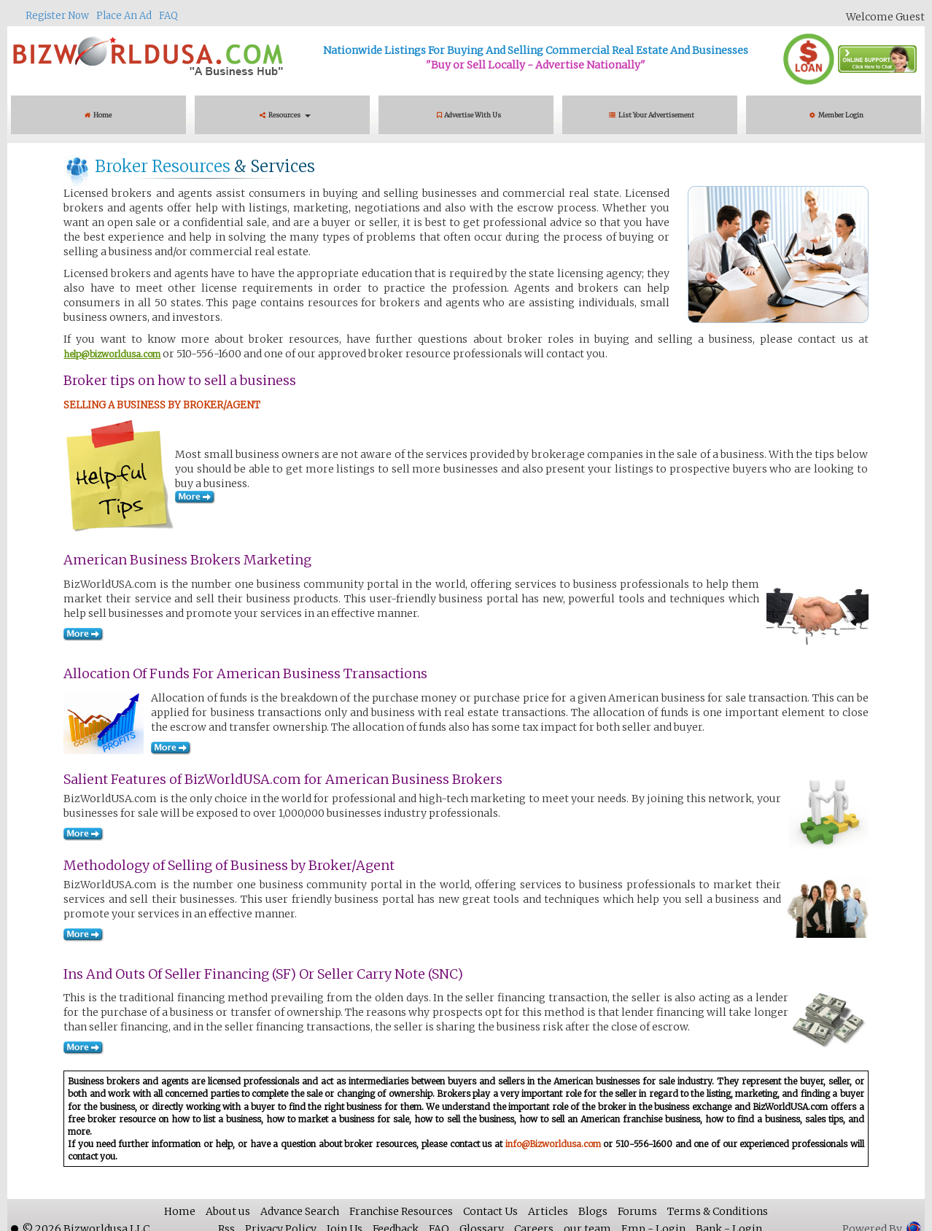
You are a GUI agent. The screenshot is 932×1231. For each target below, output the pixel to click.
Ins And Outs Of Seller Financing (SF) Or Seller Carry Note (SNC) (263, 974)
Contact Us (490, 1211)
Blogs (592, 1211)
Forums (637, 1211)
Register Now (57, 15)
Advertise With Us (469, 115)
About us (228, 1211)
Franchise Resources (401, 1211)
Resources (285, 115)
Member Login (836, 115)
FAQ (168, 15)
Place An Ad (124, 15)
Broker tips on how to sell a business (179, 380)
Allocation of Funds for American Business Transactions (245, 673)
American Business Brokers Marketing (187, 559)
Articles (548, 1211)
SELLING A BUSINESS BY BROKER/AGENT (161, 405)
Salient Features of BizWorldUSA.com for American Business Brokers (282, 779)
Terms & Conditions (717, 1211)
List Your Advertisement (653, 115)
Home (98, 115)
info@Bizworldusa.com (553, 1143)
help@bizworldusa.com (111, 354)
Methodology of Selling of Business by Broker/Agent (229, 865)
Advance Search (299, 1211)
